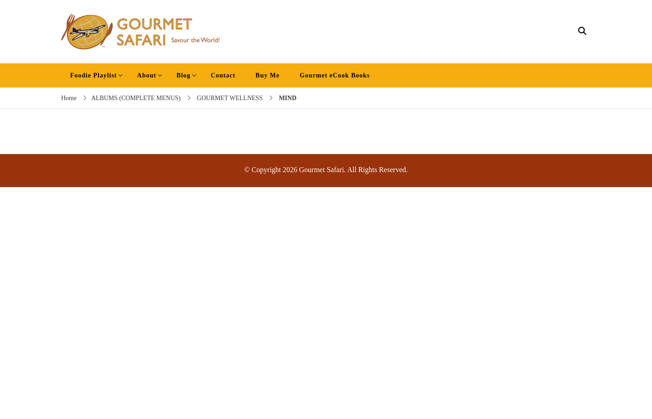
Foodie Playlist (93, 75)
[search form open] (582, 31)
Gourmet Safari (321, 169)
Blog (184, 75)
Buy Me (267, 75)
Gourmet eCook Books (335, 75)
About (146, 75)
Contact (223, 75)
